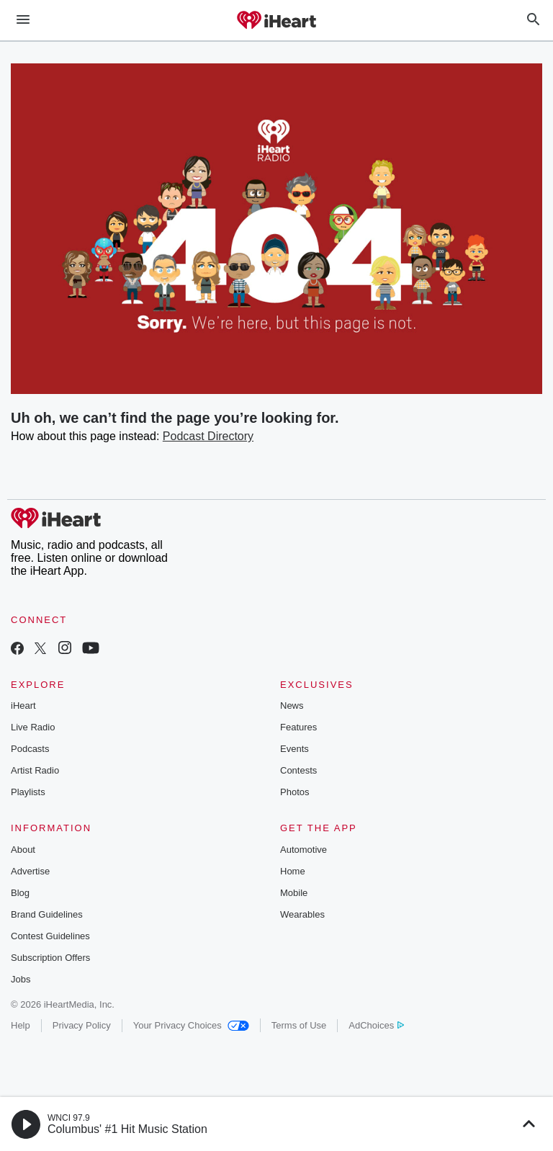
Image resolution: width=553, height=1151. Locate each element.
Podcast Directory (208, 436)
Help (20, 1025)
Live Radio (33, 727)
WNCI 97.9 (69, 1118)
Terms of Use (299, 1025)
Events (294, 748)
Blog (20, 892)
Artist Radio (35, 770)
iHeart (23, 705)
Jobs (20, 979)
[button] (26, 1124)
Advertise (30, 871)
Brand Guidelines (47, 914)
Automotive (303, 849)
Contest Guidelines (50, 936)
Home (292, 871)
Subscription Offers (50, 957)
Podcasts (30, 748)
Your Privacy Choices (191, 1025)
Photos (294, 792)
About (23, 849)
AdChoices (376, 1025)
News (292, 705)
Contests (298, 770)
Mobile (293, 892)
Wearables (302, 914)
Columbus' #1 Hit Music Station (127, 1129)
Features (298, 727)
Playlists (28, 792)
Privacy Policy (82, 1025)
